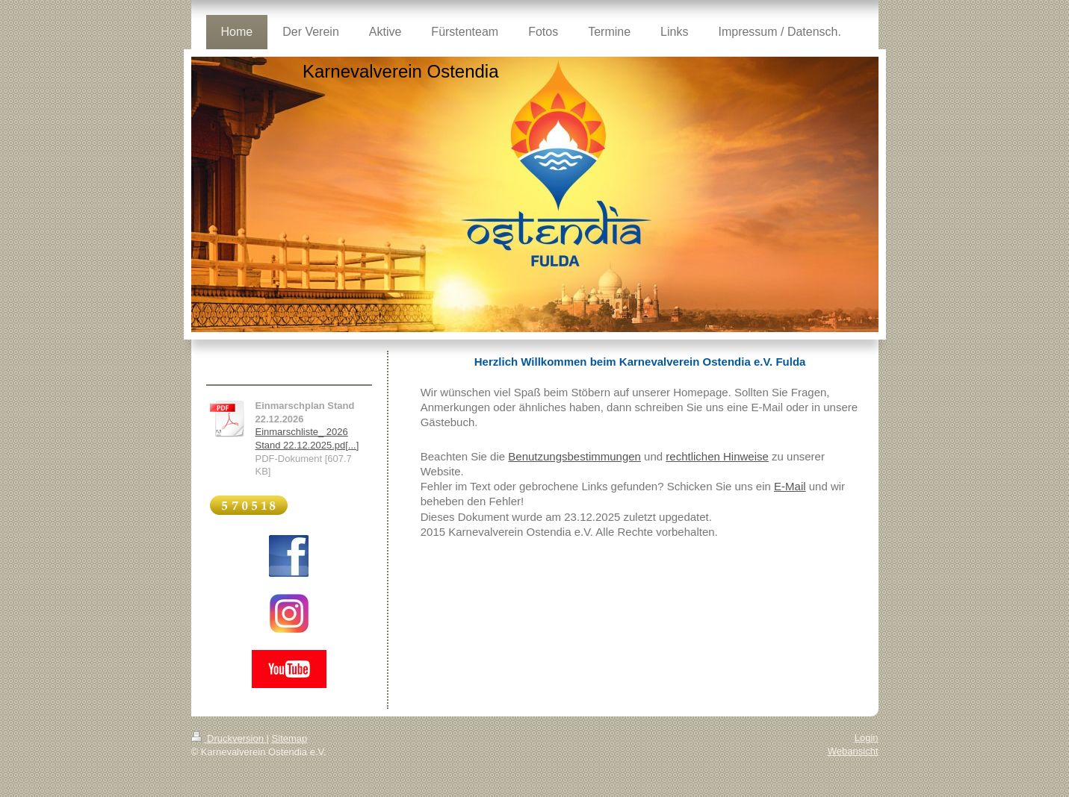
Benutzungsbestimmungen (574, 456)
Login (867, 737)
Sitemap (290, 738)
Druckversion (229, 738)
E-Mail (790, 486)
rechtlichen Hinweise (717, 456)
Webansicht (853, 751)
